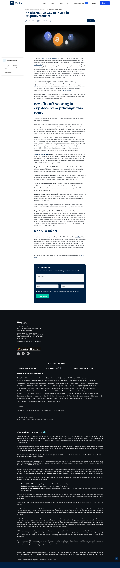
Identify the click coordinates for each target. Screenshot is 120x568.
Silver (27, 378)
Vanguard (51, 383)
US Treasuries (81, 378)
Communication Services (24, 396)
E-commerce (60, 396)
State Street (74, 383)
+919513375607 (38, 341)
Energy (38, 393)
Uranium (33, 378)
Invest (45, 3)
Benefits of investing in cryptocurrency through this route (12, 66)
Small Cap (38, 386)
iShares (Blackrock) (62, 383)
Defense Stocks (52, 398)
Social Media (61, 393)
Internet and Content (68, 388)
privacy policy (52, 560)
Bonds (64, 378)
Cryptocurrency (66, 90)
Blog (36, 9)
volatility (77, 237)
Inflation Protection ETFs (51, 380)
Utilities (57, 391)
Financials (20, 393)
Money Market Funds (23, 380)
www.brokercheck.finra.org (26, 457)
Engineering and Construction (87, 386)
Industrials (91, 391)
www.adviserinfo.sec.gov (75, 448)
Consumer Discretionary (74, 393)
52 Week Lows (95, 396)
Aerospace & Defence (43, 388)
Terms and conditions (33, 410)
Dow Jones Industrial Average (36, 383)
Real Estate (71, 378)
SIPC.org (40, 457)
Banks (29, 391)
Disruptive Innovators (91, 393)
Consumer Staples (48, 393)
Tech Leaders (21, 398)
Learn (53, 3)
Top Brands (20, 386)
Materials (65, 391)
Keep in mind (8, 72)
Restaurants (56, 388)
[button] (4, 60)
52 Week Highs (71, 396)
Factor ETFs (73, 380)
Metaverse (38, 396)
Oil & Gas (72, 386)
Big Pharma (41, 398)
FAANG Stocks (21, 401)
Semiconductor (38, 391)
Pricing (61, 3)
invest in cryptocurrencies (49, 58)
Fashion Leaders (84, 396)
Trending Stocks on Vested (36, 401)
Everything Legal (59, 410)
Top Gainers (20, 391)
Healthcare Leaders (76, 398)
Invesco (83, 383)
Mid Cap (46, 386)
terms (43, 560)
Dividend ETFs (36, 380)
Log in (94, 3)
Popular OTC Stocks (54, 401)
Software (31, 388)
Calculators (20, 410)
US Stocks (42, 9)
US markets (37, 86)
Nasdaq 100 (83, 380)
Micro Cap (29, 386)
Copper (41, 378)
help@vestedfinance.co (24, 341)
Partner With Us (79, 3)
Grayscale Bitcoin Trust (41, 154)
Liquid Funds (55, 378)
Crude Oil (20, 378)
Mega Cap (64, 386)
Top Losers (88, 398)
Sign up (104, 3)
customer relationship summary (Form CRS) (35, 450)
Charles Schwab (93, 383)
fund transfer (38, 65)
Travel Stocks (64, 398)
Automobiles (49, 391)
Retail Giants (31, 398)
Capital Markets (89, 388)
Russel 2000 (21, 383)
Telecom (79, 388)
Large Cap (55, 386)
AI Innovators (30, 393)
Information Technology (77, 391)
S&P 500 (92, 380)
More (68, 3)
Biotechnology (21, 388)
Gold (47, 378)
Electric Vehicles (49, 396)
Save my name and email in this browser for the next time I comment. (58, 291)
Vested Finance (29, 9)
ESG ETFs (64, 380)
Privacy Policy (46, 410)
